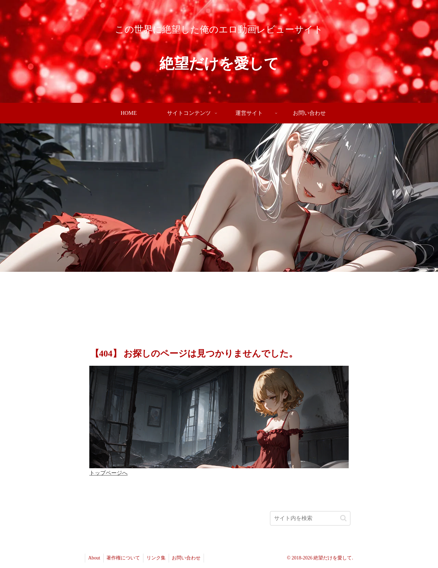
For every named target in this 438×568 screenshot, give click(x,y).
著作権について (124, 557)
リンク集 (158, 557)
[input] (310, 518)
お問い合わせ (189, 557)
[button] (343, 518)
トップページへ (108, 473)
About (95, 557)
